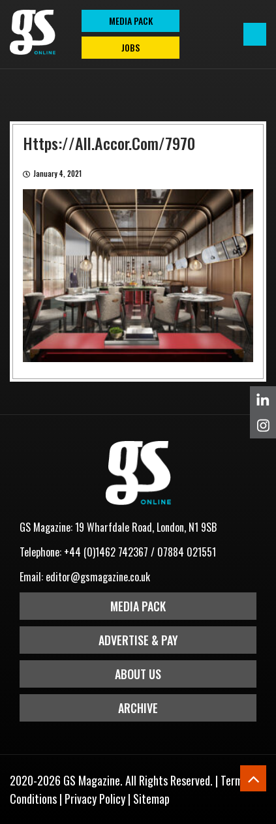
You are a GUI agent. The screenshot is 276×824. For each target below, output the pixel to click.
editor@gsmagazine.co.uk (98, 577)
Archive (138, 707)
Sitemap (151, 798)
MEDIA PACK (131, 20)
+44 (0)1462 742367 (106, 552)
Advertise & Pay (138, 640)
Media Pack (138, 606)
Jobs (130, 47)
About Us (138, 673)
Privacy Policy (95, 798)
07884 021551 (186, 552)
